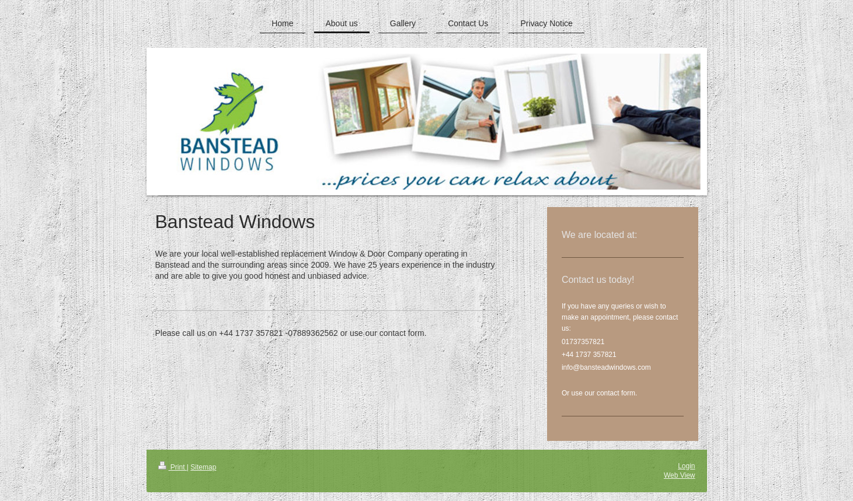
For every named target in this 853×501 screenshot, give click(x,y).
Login (686, 466)
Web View (679, 475)
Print (172, 467)
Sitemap (203, 467)
